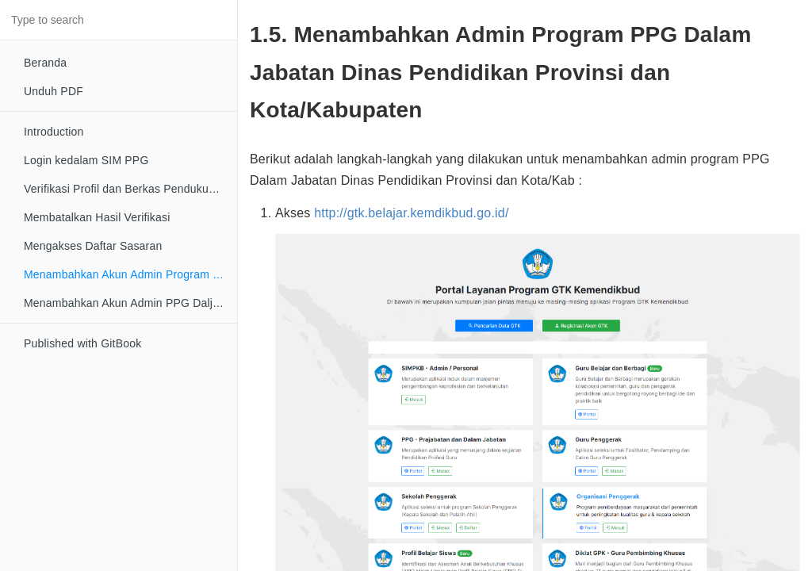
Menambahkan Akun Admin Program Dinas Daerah (130, 274)
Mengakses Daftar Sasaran (93, 246)
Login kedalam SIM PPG (86, 160)
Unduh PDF (53, 91)
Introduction (54, 131)
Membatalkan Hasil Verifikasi (97, 217)
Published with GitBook (82, 343)
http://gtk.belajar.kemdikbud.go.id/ (411, 213)
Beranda (45, 62)
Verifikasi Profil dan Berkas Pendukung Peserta (130, 188)
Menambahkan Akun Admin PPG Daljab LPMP (130, 303)
